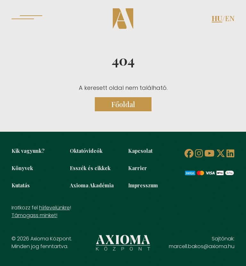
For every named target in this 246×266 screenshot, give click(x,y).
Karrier (137, 168)
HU (217, 18)
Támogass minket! (34, 215)
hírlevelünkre (54, 207)
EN (229, 18)
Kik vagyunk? (28, 150)
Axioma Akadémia (92, 185)
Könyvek (22, 168)
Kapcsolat (140, 150)
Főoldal (123, 104)
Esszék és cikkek (90, 168)
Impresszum (143, 185)
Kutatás (21, 185)
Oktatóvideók (86, 150)
